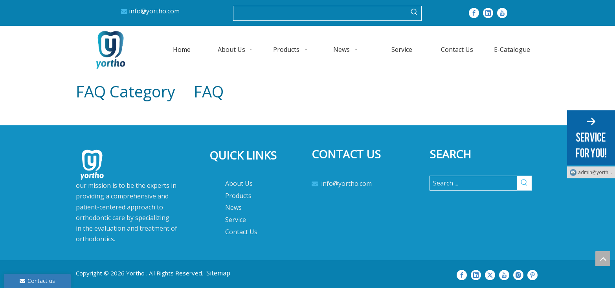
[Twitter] (490, 274)
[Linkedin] (488, 12)
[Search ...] (473, 183)
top (602, 258)
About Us (239, 183)
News (233, 207)
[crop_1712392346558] (131, 200)
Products (238, 195)
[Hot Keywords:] (414, 13)
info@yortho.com (154, 11)
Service (235, 219)
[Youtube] (502, 12)
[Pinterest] (532, 274)
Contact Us (241, 231)
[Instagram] (518, 274)
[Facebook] (474, 12)
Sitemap (218, 273)
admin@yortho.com (596, 172)
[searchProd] (320, 13)
